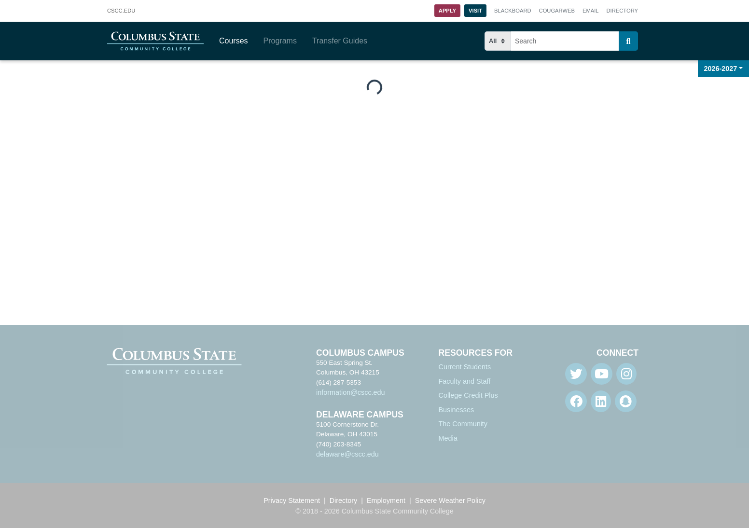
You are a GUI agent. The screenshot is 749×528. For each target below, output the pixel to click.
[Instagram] (626, 374)
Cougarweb (557, 11)
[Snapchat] (625, 401)
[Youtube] (601, 374)
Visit (475, 11)
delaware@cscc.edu (347, 454)
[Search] (628, 41)
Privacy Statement (292, 500)
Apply (447, 11)
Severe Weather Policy (450, 500)
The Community (463, 424)
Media (448, 438)
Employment (386, 500)
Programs (280, 41)
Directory (622, 11)
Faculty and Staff (465, 381)
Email (591, 11)
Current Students (465, 367)
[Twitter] (576, 374)
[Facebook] (576, 401)
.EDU (121, 11)
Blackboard (512, 11)
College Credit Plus (468, 395)
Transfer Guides (339, 41)
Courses (233, 41)
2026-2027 (720, 68)
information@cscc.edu (350, 392)
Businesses (456, 410)
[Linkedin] (601, 401)
